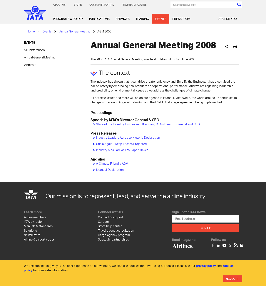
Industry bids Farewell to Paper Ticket (122, 150)
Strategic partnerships (113, 239)
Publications (99, 19)
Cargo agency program (114, 235)
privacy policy (206, 266)
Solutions (30, 230)
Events (160, 19)
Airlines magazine (134, 4)
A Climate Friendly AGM (112, 163)
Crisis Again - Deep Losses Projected (121, 144)
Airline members (35, 217)
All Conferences (34, 50)
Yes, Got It (232, 278)
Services (123, 19)
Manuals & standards (38, 226)
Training (142, 19)
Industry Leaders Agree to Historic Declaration (128, 137)
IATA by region (34, 221)
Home (31, 31)
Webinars (30, 65)
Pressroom (181, 19)
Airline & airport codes (39, 239)
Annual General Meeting (74, 31)
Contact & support (110, 217)
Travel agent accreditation (116, 230)
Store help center (110, 226)
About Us (59, 4)
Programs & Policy (68, 19)
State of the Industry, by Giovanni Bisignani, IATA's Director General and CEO (148, 124)
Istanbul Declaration (110, 169)
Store (77, 4)
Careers (103, 221)
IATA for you (227, 19)
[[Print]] (235, 47)
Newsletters (32, 235)
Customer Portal (101, 4)
